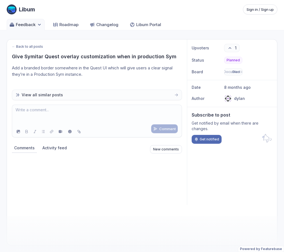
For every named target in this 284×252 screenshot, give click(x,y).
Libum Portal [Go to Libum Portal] (145, 24)
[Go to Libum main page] (21, 9)
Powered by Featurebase (261, 249)
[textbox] (97, 115)
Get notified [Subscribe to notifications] (206, 139)
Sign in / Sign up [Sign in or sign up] (260, 9)
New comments (166, 149)
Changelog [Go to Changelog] (104, 24)
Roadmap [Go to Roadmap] (65, 24)
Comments (24, 147)
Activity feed (54, 147)
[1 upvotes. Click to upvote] (232, 48)
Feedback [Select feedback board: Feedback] (25, 24)
